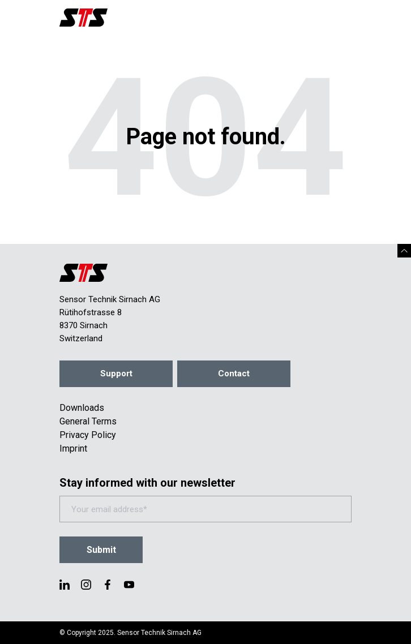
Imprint (73, 448)
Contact (234, 373)
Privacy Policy (87, 435)
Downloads (81, 407)
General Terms (88, 421)
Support (116, 373)
